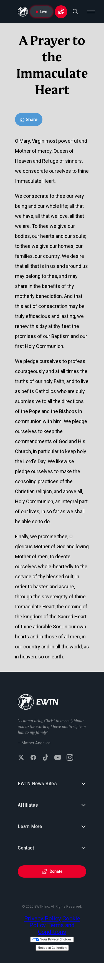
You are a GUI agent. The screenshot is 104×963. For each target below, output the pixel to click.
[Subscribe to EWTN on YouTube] (57, 758)
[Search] (75, 12)
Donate (52, 871)
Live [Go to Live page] (41, 11)
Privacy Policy (42, 918)
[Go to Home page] (23, 12)
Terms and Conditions (56, 928)
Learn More (52, 826)
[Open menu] (91, 11)
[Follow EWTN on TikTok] (45, 758)
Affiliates (52, 805)
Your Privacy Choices (52, 939)
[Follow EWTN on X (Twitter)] (21, 758)
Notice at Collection (52, 948)
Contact (52, 848)
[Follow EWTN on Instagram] (70, 758)
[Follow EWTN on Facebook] (33, 758)
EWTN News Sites (52, 784)
